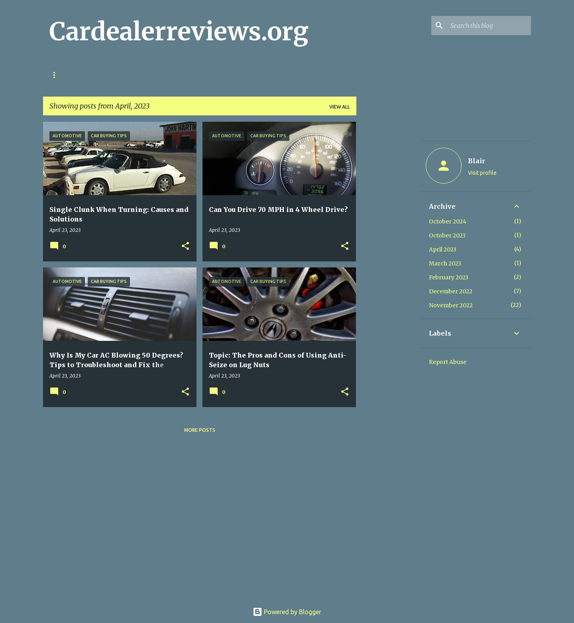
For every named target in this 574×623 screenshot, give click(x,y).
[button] (185, 246)
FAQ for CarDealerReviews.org (246, 74)
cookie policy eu (119, 74)
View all (339, 106)
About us (173, 74)
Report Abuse (447, 362)
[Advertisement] (387, 241)
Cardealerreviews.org (179, 31)
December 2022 (450, 291)
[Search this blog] (489, 25)
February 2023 (448, 277)
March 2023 (445, 263)
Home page (64, 74)
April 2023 (442, 249)
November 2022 (451, 305)
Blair (476, 161)
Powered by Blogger (287, 611)
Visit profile (482, 173)
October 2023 (447, 235)
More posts (199, 430)
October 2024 (447, 221)
